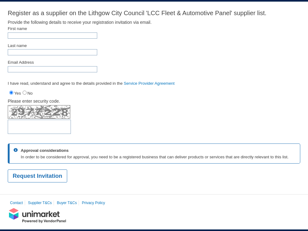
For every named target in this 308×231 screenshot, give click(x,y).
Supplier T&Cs (40, 203)
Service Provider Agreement (149, 83)
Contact (16, 203)
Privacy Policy (93, 203)
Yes (17, 93)
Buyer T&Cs (67, 203)
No (30, 93)
